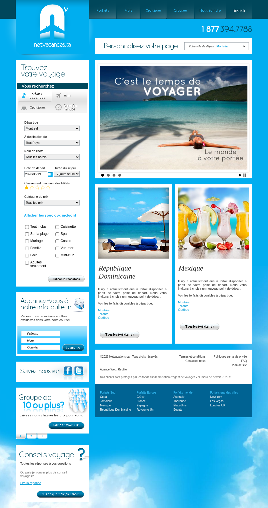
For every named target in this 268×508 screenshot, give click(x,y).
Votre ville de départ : (209, 46)
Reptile (122, 369)
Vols (70, 96)
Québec (103, 317)
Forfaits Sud (107, 392)
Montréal (104, 310)
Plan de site (239, 365)
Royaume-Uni (145, 409)
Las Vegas (217, 401)
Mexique (191, 268)
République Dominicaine (117, 272)
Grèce (141, 396)
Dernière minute (70, 107)
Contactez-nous (195, 360)
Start (240, 175)
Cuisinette (68, 227)
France (141, 401)
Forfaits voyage (35, 96)
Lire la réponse (30, 483)
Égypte (177, 409)
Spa (64, 234)
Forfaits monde (183, 392)
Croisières (35, 107)
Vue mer (67, 248)
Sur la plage (39, 234)
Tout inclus (38, 227)
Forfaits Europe (146, 392)
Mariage (36, 241)
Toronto (103, 314)
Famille (35, 248)
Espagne (142, 405)
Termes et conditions (192, 356)
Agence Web (108, 369)
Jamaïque (106, 401)
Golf (33, 255)
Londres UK (217, 405)
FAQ (244, 360)
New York (216, 396)
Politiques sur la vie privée (230, 356)
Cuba (103, 396)
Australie (179, 396)
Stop (244, 175)
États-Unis (180, 405)
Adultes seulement (38, 264)
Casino (66, 241)
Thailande (179, 401)
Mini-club (67, 255)
